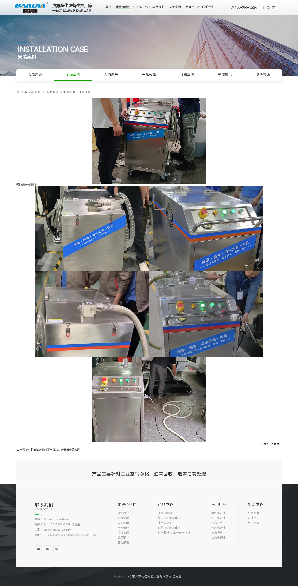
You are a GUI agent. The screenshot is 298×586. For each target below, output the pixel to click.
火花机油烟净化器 (169, 528)
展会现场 (263, 75)
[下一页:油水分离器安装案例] (63, 449)
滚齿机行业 (218, 537)
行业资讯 (253, 518)
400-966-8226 (246, 7)
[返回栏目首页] (271, 443)
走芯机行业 (218, 528)
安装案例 (175, 7)
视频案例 (187, 75)
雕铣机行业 (218, 513)
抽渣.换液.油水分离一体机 (174, 533)
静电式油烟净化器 (169, 518)
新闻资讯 (191, 7)
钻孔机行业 (218, 518)
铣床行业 (217, 523)
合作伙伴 (149, 75)
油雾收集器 (165, 513)
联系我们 (208, 7)
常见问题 (253, 523)
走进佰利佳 (123, 7)
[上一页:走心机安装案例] (30, 449)
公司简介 (35, 75)
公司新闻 (253, 513)
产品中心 (142, 7)
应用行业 (158, 7)
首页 (108, 7)
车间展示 (111, 75)
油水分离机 (165, 523)
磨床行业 (217, 533)
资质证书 (225, 75)
